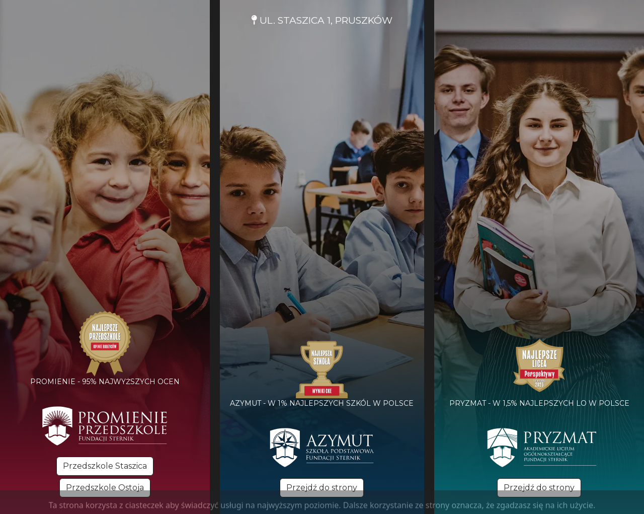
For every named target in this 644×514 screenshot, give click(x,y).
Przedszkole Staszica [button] (105, 466)
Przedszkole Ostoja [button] (105, 487)
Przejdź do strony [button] (321, 487)
